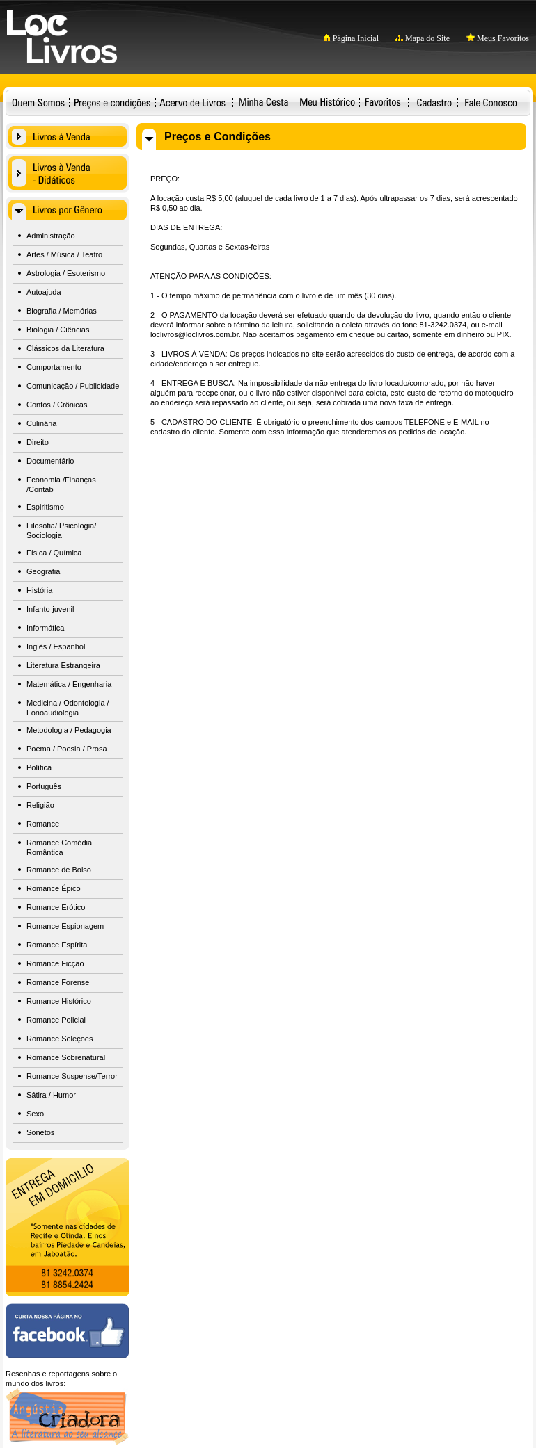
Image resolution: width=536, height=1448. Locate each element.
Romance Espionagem (65, 926)
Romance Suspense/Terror (72, 1076)
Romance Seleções (59, 1038)
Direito (37, 442)
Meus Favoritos (497, 38)
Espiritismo (45, 507)
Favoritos (382, 102)
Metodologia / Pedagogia (68, 730)
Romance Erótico (55, 907)
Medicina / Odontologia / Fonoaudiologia (67, 708)
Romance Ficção (55, 963)
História (39, 590)
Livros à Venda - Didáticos (67, 173)
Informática (45, 628)
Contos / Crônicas (56, 404)
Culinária (41, 423)
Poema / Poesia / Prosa (66, 749)
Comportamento (53, 367)
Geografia (43, 571)
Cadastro (434, 102)
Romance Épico (53, 888)
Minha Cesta (263, 102)
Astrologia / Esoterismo (65, 273)
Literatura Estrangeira (63, 665)
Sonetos (40, 1132)
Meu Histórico (326, 102)
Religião (40, 805)
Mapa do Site (422, 38)
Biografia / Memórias (61, 311)
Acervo (192, 102)
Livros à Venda (67, 136)
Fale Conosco (491, 102)
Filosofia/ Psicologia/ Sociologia (61, 530)
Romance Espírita (56, 945)
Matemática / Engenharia (68, 684)
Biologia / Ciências (58, 329)
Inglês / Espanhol (55, 646)
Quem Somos (38, 102)
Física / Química (53, 552)
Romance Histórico (58, 1001)
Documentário (50, 461)
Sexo (35, 1113)
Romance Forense (58, 982)
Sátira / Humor (51, 1095)
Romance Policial (56, 1020)
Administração (50, 235)
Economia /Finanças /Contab (61, 484)
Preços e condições (112, 102)
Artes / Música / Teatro (64, 254)
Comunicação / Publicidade (72, 386)
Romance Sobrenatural (65, 1057)
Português (43, 786)
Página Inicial (351, 38)
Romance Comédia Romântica (59, 847)
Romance (42, 824)
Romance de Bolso (58, 869)
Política (39, 767)
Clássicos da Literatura (65, 348)
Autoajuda (43, 292)
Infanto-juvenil (50, 609)
